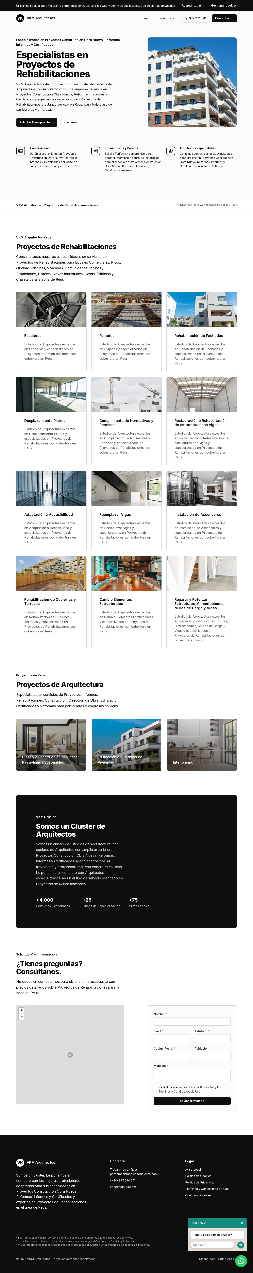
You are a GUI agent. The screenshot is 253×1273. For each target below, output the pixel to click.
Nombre (160, 1014)
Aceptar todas (192, 5)
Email (158, 1031)
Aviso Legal (193, 1169)
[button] (70, 1055)
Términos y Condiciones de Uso (179, 1091)
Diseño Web (207, 1259)
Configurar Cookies (198, 1195)
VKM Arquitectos (35, 18)
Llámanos (73, 122)
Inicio (147, 18)
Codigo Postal (165, 1048)
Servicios (166, 18)
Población (203, 1048)
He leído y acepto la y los (190, 1089)
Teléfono (202, 1031)
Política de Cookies (198, 1176)
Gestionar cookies (224, 5)
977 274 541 (195, 18)
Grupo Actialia (227, 1259)
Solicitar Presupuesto (36, 122)
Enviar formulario (192, 1100)
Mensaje (161, 1065)
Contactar (224, 18)
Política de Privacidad (200, 1087)
